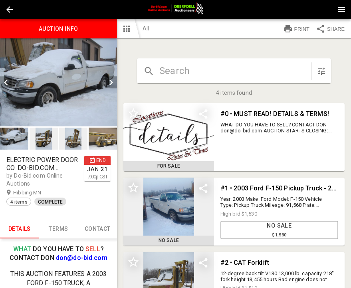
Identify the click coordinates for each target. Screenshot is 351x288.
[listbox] (58, 82)
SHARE (330, 29)
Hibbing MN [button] (35, 192)
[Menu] (341, 9)
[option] (58, 82)
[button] (9, 9)
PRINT (296, 29)
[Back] (9, 9)
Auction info (58, 28)
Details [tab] (19, 228)
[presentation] (175, 9)
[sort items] (321, 71)
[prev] (6, 82)
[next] (111, 82)
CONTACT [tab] (97, 228)
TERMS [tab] (58, 228)
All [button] (146, 28)
